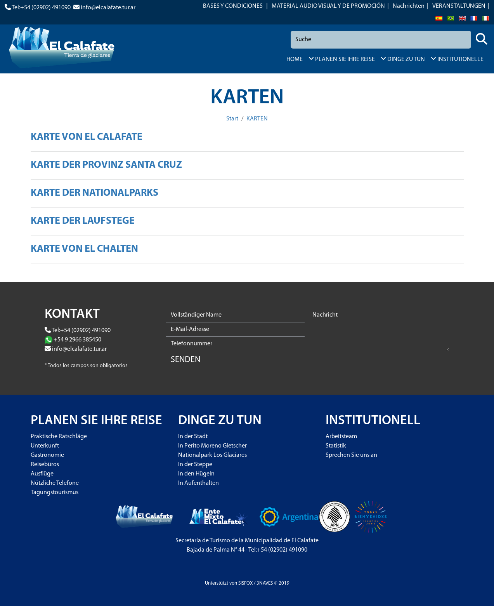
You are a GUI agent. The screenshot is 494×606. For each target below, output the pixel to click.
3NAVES (265, 583)
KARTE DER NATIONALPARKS (94, 193)
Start (232, 119)
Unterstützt (216, 583)
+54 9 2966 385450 (77, 340)
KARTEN (257, 119)
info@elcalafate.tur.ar (108, 8)
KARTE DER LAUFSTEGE (83, 221)
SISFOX (245, 583)
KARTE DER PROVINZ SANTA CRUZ (106, 165)
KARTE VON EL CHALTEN (84, 249)
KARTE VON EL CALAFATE (86, 137)
